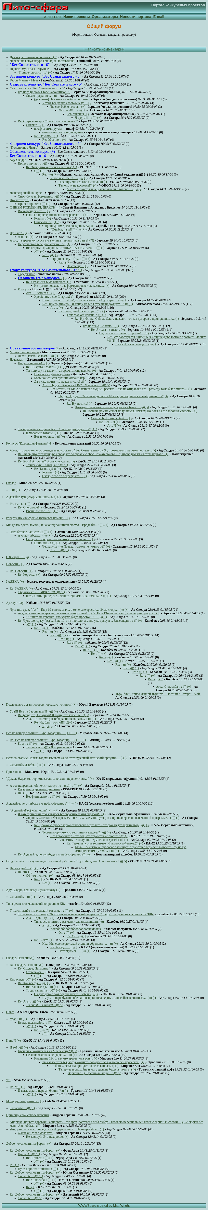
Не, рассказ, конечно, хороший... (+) (124, 333)
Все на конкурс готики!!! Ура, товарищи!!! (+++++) (41, 733)
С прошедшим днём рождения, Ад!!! (67, 226)
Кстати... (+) (42, 218)
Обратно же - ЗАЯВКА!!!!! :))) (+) (41, 592)
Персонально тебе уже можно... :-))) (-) (44, 244)
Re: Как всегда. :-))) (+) (34, 983)
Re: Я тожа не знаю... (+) (108, 330)
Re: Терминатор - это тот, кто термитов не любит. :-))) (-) (89, 836)
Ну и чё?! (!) (18, 233)
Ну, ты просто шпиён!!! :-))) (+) (39, 1169)
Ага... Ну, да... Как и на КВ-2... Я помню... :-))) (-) (76, 385)
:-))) (45, 1033)
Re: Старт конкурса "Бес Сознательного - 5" (48, 121)
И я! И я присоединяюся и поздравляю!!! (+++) (58, 215)
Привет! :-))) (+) (29, 1154)
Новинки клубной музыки (52, 374)
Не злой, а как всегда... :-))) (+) (136, 344)
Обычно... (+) (35, 125)
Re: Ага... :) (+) (109, 422)
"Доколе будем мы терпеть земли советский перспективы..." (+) (50, 779)
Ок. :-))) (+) (66, 932)
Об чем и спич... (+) (39, 875)
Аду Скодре (18, 160)
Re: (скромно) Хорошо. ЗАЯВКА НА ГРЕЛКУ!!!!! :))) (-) (65, 248)
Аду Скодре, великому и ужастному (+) (33, 890)
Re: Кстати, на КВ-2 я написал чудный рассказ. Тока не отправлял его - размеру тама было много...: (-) (121, 389)
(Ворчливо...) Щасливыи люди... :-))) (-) (94, 1073)
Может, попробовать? (24, 352)
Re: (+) (22, 793)
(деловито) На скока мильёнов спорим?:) (62, 99)
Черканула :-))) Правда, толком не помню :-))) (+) (76, 546)
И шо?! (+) (13, 1040)
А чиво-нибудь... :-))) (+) (34, 535)
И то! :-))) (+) (19, 1047)
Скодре (11, 483)
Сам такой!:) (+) (78, 114)
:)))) (8, 1080)
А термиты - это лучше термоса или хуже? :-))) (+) (93, 840)
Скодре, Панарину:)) (20, 958)
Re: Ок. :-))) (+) (77, 936)
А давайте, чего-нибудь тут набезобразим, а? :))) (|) (41, 803)
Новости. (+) (15, 564)
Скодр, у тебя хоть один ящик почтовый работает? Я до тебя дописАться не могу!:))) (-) (66, 861)
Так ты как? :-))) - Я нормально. (48, 747)
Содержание (26, 274)
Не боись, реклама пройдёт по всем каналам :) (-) (84, 1066)
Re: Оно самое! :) (30, 507)
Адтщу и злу (15, 603)
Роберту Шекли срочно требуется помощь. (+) (38, 518)
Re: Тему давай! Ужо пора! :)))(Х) (81, 311)
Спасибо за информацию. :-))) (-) (40, 196)
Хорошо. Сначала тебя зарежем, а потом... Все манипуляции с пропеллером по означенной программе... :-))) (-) (102, 818)
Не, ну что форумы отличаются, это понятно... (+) (60, 539)
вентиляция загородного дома (63, 132)
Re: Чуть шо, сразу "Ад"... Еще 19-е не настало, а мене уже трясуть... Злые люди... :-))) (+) (80, 621)
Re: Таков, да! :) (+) (47, 469)
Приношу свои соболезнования (27, 1115)
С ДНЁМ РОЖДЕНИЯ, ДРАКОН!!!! (35, 207)
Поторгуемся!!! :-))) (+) (74, 951)
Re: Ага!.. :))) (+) (29, 1001)
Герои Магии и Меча (24, 80)
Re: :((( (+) (25, 872)
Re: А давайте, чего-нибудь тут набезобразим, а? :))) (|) (55, 854)
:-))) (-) (47, 726)
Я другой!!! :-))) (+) (88, 118)
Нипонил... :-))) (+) (47, 543)
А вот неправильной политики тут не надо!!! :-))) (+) (46, 785)
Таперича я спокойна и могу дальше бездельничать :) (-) (97, 1069)
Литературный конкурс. (26, 193)
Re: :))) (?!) (41, 1030)
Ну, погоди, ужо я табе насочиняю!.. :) (44, 92)
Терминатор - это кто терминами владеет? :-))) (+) (76, 832)
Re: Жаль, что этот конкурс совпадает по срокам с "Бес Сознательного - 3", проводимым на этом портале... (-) (93, 454)
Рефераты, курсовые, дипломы (39, 789)
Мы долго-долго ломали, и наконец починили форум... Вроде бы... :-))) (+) (57, 525)
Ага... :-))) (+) (59, 550)
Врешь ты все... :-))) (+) (42, 511)
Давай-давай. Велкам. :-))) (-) (38, 356)
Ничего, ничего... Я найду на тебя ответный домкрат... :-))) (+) (85, 300)
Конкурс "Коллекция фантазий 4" (29, 443)
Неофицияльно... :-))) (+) (43, 796)
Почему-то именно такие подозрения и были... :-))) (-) (112, 407)
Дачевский (17, 359)
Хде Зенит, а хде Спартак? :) (53, 297)
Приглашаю (14, 772)
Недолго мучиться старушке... (30, 69)
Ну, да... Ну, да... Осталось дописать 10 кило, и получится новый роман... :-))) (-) (113, 396)
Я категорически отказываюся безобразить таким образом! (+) (61, 814)
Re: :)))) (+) (17, 1087)
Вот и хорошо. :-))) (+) (49, 436)
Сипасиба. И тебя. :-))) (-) (27, 765)
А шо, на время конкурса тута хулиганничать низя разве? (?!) (52, 240)
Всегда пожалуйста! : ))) (34, 1022)
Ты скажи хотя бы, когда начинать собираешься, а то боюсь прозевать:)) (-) (93, 1062)
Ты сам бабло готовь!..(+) (67, 107)
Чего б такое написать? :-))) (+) (31, 532)
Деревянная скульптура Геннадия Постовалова (42, 61)
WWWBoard (87, 1206)
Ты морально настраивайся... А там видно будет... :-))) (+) (57, 429)
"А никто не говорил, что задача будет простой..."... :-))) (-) (66, 617)
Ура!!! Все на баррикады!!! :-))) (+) (34, 711)
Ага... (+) (56, 308)
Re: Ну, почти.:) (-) (79, 403)
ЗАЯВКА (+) (15, 581)
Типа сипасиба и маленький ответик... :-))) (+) (41, 910)
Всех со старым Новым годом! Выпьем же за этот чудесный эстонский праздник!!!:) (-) (66, 758)
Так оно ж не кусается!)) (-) (77, 185)
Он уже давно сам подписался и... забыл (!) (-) (66, 994)
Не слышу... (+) (77, 266)
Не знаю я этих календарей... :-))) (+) (51, 1055)
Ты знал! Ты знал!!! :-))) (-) (44, 1005)
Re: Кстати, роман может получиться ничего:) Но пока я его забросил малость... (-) (140, 411)
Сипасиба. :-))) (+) (46, 222)
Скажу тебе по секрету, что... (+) (64, 476)
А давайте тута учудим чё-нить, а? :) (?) (33, 497)
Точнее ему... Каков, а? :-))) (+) (47, 465)
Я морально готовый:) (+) (43, 433)
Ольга (10, 1012)
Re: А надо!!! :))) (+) (64, 947)
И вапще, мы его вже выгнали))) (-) (82, 182)
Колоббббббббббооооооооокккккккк (75, 929)
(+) (46, 270)
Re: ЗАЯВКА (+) (21, 588)
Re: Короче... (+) (29, 574)
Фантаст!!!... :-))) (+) (72, 110)
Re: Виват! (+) (43, 940)
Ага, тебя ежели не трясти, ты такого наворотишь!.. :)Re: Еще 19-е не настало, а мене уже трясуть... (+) (89, 613)
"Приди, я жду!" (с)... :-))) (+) (70, 259)
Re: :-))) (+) (50, 174)
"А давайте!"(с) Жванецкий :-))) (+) (34, 810)
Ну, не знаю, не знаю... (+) (101, 326)
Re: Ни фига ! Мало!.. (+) (43, 367)
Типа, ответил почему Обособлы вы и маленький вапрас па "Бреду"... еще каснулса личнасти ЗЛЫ (86, 914)
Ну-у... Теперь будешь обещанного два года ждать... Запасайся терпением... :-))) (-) (99, 998)
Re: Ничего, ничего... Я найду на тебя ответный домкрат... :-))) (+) (87, 304)
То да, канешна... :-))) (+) (43, 990)
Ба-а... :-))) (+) (27, 744)
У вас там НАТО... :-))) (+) (68, 178)
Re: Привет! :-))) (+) (39, 1158)
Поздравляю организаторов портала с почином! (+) (41, 704)
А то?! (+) (114, 425)
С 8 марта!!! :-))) (17, 557)
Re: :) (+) (64, 262)
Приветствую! (19, 200)
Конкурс (23, 289)
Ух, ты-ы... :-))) (20, 504)
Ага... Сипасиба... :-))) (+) (173, 686)
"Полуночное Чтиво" (24, 147)
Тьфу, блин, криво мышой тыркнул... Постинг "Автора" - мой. (158, 694)
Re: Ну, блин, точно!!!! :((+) (53, 722)
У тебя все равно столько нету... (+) (66, 103)
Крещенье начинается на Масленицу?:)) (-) (47, 1051)
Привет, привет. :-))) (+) (34, 204)
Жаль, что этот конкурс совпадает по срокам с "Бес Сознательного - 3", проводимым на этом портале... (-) (83, 450)
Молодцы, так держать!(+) (24, 1101)
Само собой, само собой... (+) (111, 418)
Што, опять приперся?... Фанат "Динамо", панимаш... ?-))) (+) (68, 596)
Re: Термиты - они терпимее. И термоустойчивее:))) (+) (105, 843)
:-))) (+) (39, 171)
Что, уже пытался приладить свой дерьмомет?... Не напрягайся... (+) (57, 1129)
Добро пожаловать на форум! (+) (28, 1143)
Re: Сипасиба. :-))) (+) (41, 1180)
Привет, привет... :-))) (32, 163)
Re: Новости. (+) (21, 571)
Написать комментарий (104, 49)
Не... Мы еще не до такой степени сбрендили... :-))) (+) (80, 943)
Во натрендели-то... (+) (34, 211)
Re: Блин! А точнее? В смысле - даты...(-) (46, 461)
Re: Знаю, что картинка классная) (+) (51, 167)
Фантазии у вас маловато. (35, 1133)
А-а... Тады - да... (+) (40, 918)
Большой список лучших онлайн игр (59, 378)
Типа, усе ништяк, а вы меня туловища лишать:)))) (69, 921)
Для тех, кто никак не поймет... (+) (33, 57)
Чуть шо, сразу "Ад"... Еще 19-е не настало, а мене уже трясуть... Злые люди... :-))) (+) (69, 610)
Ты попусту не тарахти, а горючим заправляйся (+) (61, 370)
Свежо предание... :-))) (41, 96)
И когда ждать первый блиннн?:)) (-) (43, 1091)
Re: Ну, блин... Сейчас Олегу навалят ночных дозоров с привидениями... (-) (127, 319)
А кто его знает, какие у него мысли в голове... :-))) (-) (104, 189)
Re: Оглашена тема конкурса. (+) (48, 282)
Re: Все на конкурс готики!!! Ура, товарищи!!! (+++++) (48, 740)
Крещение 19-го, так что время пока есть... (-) (65, 1058)
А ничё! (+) (26, 237)
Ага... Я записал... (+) (40, 293)
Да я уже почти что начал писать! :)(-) (60, 381)
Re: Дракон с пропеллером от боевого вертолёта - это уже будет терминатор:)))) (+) (91, 825)
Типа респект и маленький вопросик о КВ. (35, 904)
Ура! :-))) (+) (18, 1019)
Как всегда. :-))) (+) (23, 979)
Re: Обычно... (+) (46, 136)
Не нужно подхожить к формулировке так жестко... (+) (71, 286)
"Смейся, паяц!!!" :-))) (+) (68, 229)
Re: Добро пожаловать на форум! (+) (35, 1150)
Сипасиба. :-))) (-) (30, 1198)
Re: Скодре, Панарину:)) (26, 965)
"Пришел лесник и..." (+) (35, 72)
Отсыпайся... (35, 972)
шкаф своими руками (48, 129)
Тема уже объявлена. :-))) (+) (86, 315)
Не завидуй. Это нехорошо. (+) (47, 1137)
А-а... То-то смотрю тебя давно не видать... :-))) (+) (61, 719)
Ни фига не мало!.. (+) (33, 363)
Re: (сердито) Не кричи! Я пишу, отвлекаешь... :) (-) (53, 715)
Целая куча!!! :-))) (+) (24, 868)
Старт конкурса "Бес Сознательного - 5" (37, 88)
